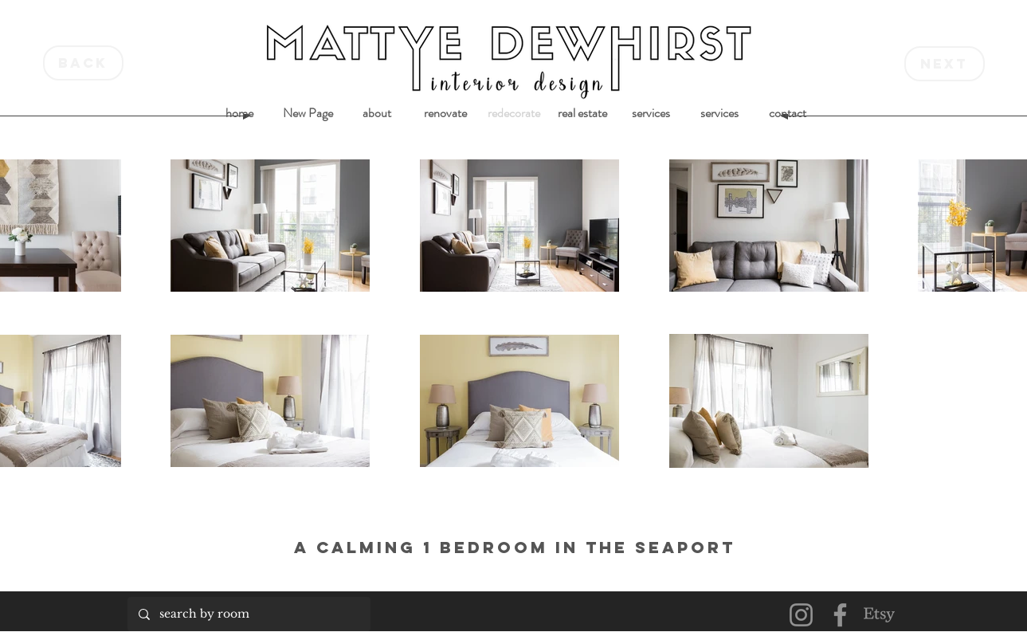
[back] (83, 62)
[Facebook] (840, 614)
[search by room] (248, 614)
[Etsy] (879, 614)
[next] (944, 63)
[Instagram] (801, 614)
